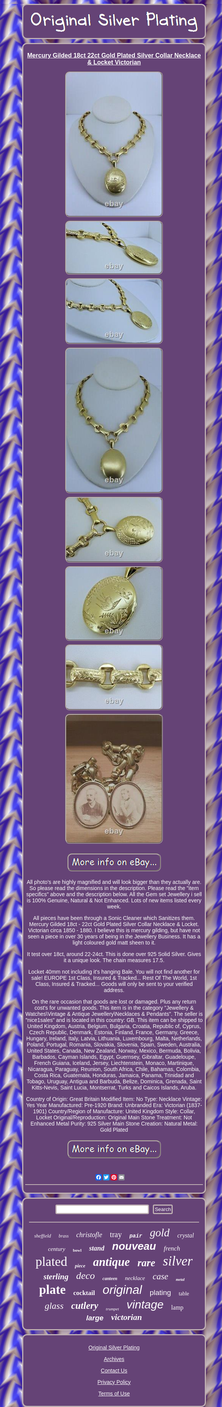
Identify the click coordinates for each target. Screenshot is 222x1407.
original (122, 1290)
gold (160, 1232)
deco (85, 1275)
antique (111, 1262)
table (184, 1294)
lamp (177, 1307)
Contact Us (114, 1371)
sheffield (42, 1236)
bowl (77, 1250)
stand (96, 1248)
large (94, 1318)
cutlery (84, 1305)
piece (80, 1266)
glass (54, 1306)
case (160, 1276)
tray (116, 1234)
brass (64, 1236)
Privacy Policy (114, 1382)
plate (52, 1290)
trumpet (112, 1309)
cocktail (84, 1293)
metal (180, 1279)
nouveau (134, 1246)
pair (136, 1236)
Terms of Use (114, 1394)
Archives (114, 1359)
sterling (56, 1276)
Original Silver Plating (114, 1347)
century (56, 1249)
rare (147, 1263)
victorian (126, 1317)
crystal (185, 1235)
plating (160, 1293)
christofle (89, 1235)
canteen (109, 1278)
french (172, 1248)
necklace (135, 1278)
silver (178, 1261)
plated (51, 1261)
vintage (145, 1304)
